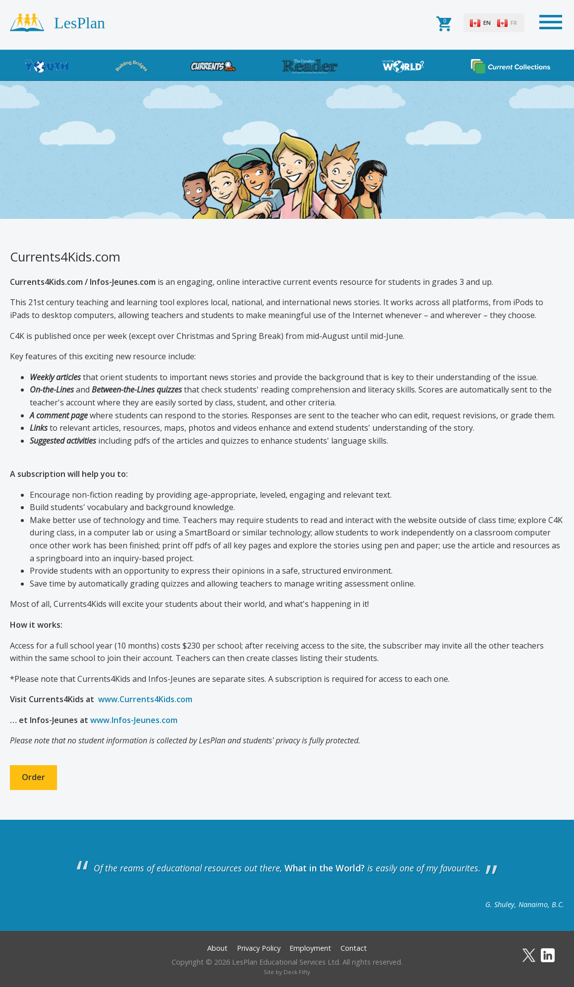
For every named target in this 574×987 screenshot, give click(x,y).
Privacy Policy (259, 948)
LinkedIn (548, 955)
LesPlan (79, 23)
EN (487, 22)
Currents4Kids (213, 66)
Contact (354, 948)
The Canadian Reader (309, 66)
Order (33, 777)
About (217, 948)
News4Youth (46, 66)
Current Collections (510, 66)
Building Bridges (131, 66)
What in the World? (403, 66)
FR (514, 22)
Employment (310, 948)
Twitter (529, 955)
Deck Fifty (297, 972)
